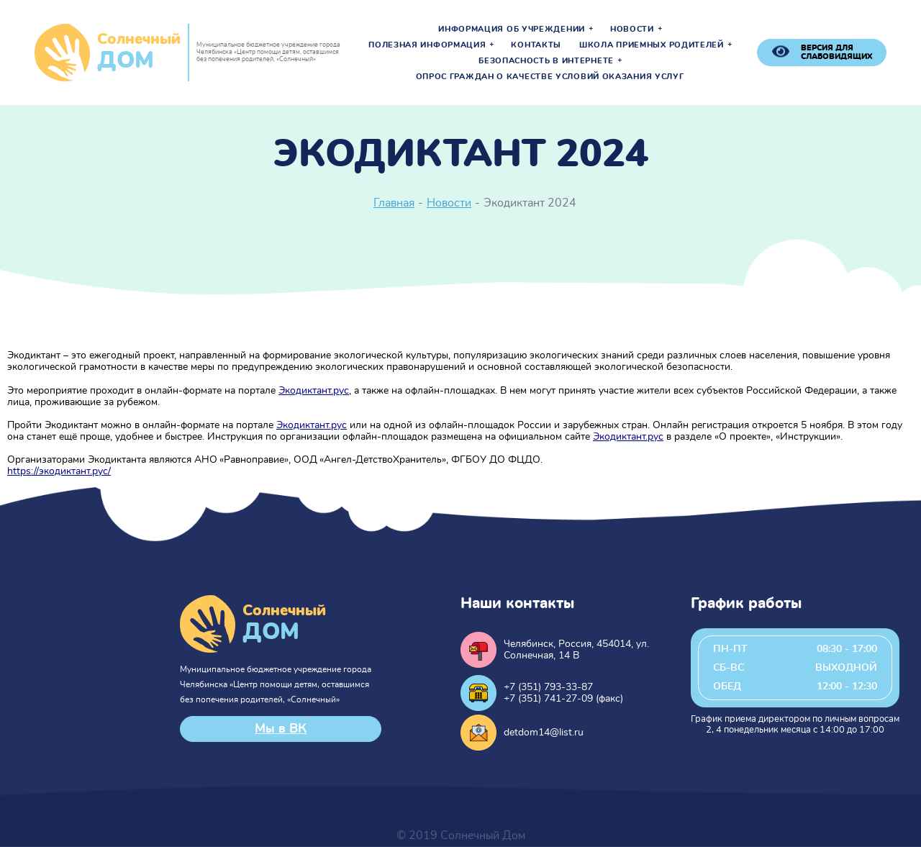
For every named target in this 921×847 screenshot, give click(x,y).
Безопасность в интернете (546, 61)
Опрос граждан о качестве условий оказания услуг (550, 77)
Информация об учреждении (511, 29)
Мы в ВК (281, 729)
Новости (632, 29)
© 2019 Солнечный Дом (460, 835)
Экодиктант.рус (313, 391)
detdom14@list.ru (544, 733)
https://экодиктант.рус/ (59, 471)
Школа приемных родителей (651, 45)
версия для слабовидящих (837, 52)
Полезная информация (427, 45)
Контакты (536, 45)
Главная (393, 203)
